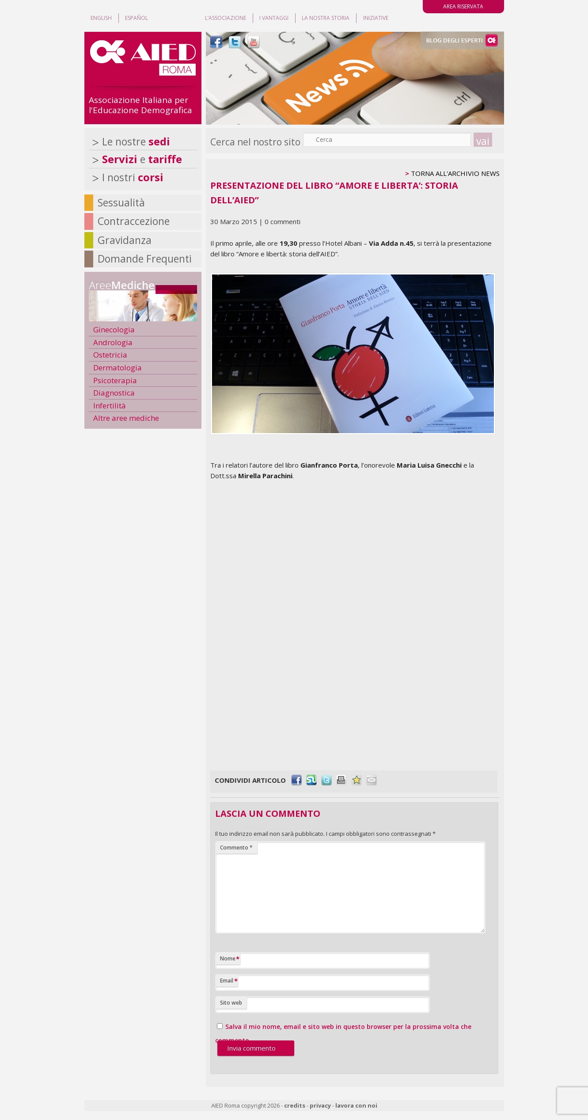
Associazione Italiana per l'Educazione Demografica (140, 105)
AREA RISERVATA (463, 6)
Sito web (231, 1002)
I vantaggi (273, 18)
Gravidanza (125, 240)
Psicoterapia (115, 380)
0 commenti (282, 221)
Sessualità (121, 202)
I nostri (132, 177)
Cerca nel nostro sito (255, 142)
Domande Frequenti (145, 258)
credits (294, 1105)
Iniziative (375, 18)
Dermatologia (117, 367)
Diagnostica (114, 393)
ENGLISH (101, 18)
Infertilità (109, 405)
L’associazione (225, 18)
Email (229, 981)
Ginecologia (114, 329)
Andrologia (113, 342)
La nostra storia (325, 18)
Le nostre (136, 141)
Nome (230, 958)
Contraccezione (134, 221)
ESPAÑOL (136, 18)
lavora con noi (356, 1105)
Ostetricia (110, 355)
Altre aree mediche (126, 418)
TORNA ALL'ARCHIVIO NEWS (455, 173)
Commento (236, 847)
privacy (320, 1105)
